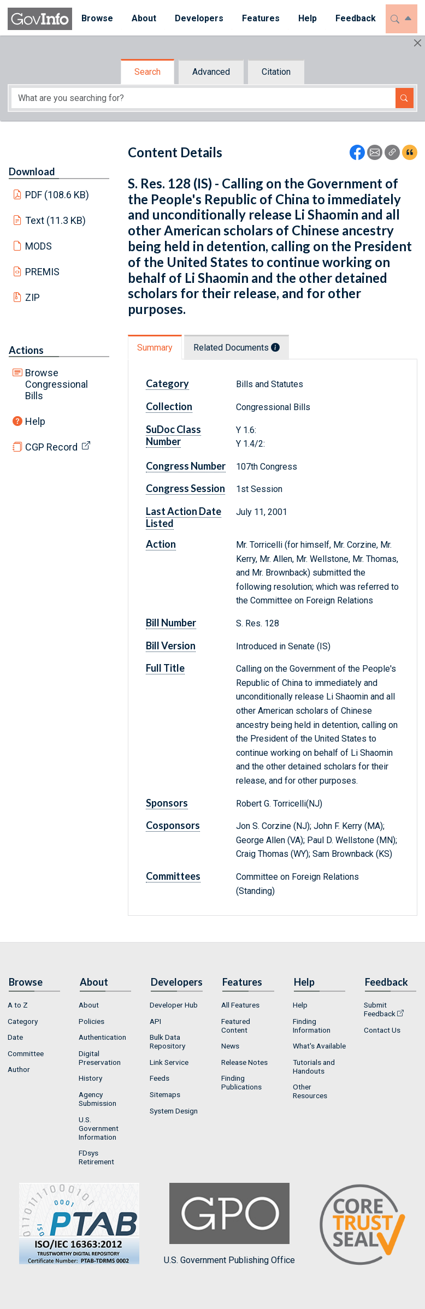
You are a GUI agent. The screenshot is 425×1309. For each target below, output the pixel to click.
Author (19, 1069)
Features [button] (261, 18)
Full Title (165, 668)
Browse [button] (97, 18)
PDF (57, 194)
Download (32, 171)
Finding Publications (241, 1082)
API (155, 1021)
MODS (38, 246)
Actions (26, 350)
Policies (91, 1021)
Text (55, 220)
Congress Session (185, 488)
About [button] (144, 18)
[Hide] (417, 42)
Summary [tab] (155, 347)
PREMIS (42, 271)
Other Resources (310, 1091)
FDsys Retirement (96, 1157)
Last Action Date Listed (183, 517)
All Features (240, 1004)
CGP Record (51, 447)
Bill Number (171, 623)
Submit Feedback (380, 1009)
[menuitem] (97, 18)
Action (161, 544)
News (230, 1045)
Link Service (169, 1062)
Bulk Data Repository (167, 1041)
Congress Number (186, 466)
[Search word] (203, 98)
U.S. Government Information (99, 1128)
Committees (173, 876)
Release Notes (244, 1062)
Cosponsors (173, 825)
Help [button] (307, 18)
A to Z (18, 1004)
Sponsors (167, 803)
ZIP (32, 297)
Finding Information (311, 1025)
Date (15, 1037)
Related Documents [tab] (236, 347)
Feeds (159, 1078)
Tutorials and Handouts (314, 1066)
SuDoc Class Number (173, 435)
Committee (26, 1053)
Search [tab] (147, 72)
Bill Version (171, 645)
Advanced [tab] (211, 72)
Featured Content (235, 1025)
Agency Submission (97, 1098)
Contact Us (382, 1030)
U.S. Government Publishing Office (229, 1224)
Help (35, 421)
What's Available (319, 1045)
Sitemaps (165, 1094)
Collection (169, 406)
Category (167, 383)
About (89, 1004)
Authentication (102, 1037)
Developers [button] (199, 18)
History (90, 1078)
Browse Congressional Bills (56, 384)
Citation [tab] (276, 72)
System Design (174, 1110)
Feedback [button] (355, 18)
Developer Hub (174, 1004)
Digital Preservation (100, 1058)
